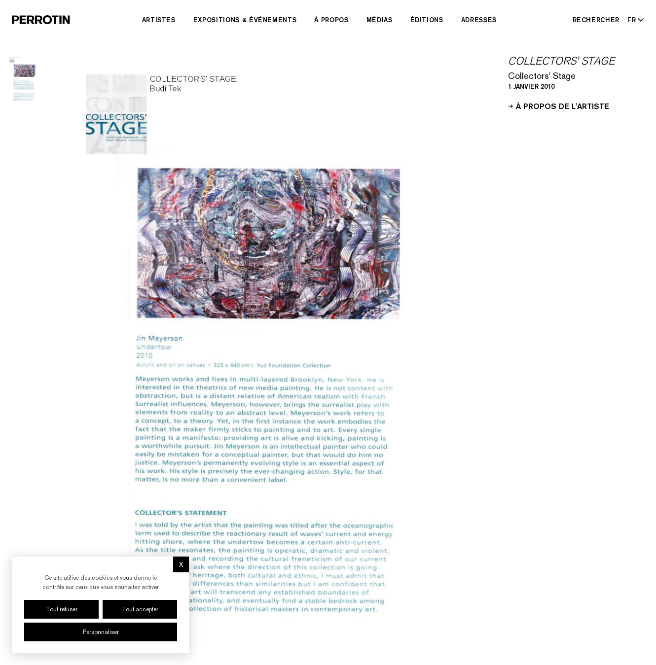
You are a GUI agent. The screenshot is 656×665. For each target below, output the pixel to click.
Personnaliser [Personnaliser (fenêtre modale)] (101, 632)
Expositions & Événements (245, 20)
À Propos (331, 20)
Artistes (159, 20)
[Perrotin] (41, 19)
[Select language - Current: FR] (633, 19)
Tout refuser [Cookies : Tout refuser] (61, 609)
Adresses (479, 20)
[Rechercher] (596, 19)
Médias (379, 20)
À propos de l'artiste (558, 105)
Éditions (426, 20)
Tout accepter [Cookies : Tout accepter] (140, 609)
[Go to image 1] (24, 79)
